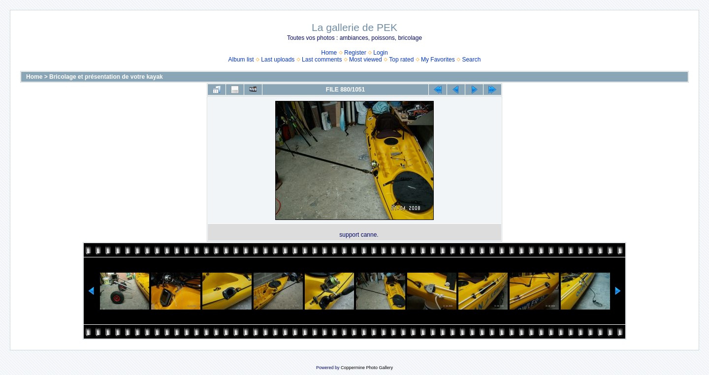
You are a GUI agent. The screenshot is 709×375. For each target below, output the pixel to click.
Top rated (401, 59)
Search (471, 59)
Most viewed (365, 59)
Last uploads (277, 59)
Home (329, 52)
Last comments (322, 59)
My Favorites (438, 59)
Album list (241, 59)
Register (355, 52)
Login (380, 52)
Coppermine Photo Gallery (367, 367)
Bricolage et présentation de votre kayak (106, 76)
